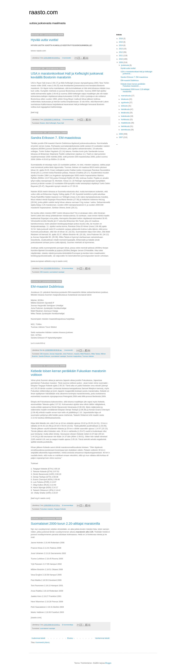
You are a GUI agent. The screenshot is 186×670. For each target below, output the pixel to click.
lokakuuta (125, 99)
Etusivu (70, 638)
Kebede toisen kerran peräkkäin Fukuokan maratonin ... (133, 85)
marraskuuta (126, 96)
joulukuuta (125, 65)
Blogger (108, 663)
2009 (121, 62)
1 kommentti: (66, 58)
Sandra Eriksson (44, 356)
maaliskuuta (126, 123)
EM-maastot (44, 272)
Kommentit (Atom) (42, 642)
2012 (121, 52)
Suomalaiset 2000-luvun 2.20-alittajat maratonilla (65, 523)
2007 (121, 137)
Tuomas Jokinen (88, 356)
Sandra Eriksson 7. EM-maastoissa (56, 138)
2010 (121, 59)
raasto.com (43, 12)
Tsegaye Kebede (60, 509)
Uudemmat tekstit (38, 638)
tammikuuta (125, 130)
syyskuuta (125, 103)
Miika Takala (95, 354)
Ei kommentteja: (68, 119)
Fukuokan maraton (46, 509)
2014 (121, 45)
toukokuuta (125, 116)
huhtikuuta (125, 120)
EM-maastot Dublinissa (47, 286)
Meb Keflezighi (51, 123)
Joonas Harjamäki (55, 354)
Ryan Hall (60, 123)
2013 (121, 49)
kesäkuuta (125, 113)
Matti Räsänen (85, 354)
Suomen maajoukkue (74, 356)
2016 (121, 39)
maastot (76, 354)
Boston (42, 123)
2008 (121, 134)
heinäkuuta (125, 109)
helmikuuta (125, 126)
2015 (121, 42)
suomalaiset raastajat (56, 272)
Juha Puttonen (68, 354)
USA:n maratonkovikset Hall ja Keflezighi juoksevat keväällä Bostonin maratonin (67, 75)
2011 (121, 56)
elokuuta (124, 106)
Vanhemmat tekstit (102, 638)
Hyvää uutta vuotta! (44, 40)
